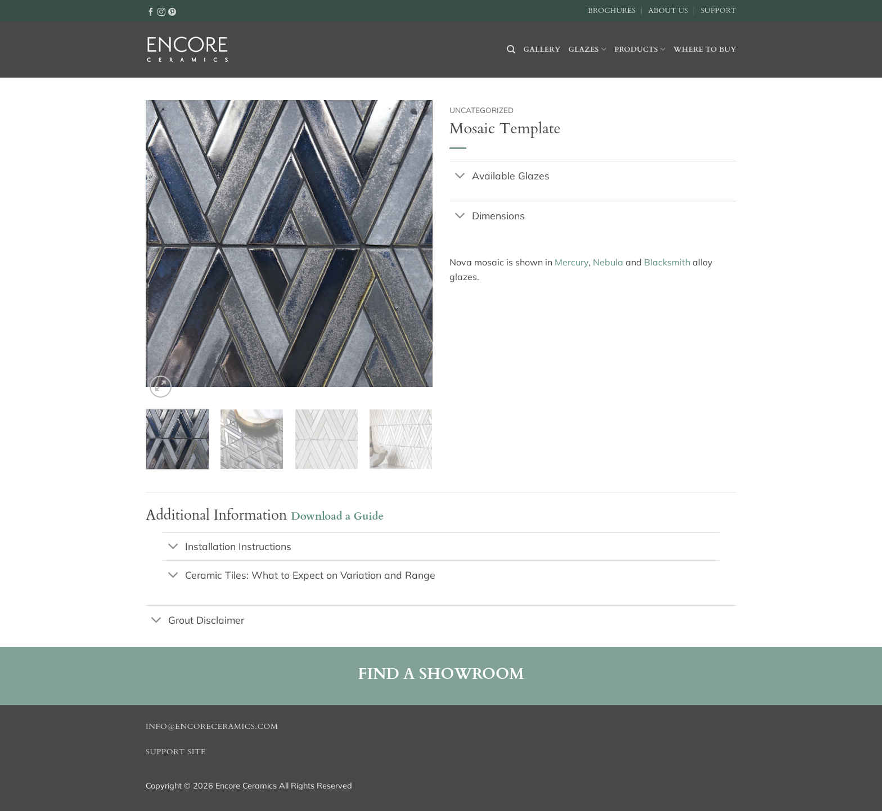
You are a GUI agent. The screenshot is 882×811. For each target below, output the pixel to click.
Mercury (571, 262)
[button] (161, 387)
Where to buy (704, 49)
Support (718, 11)
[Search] (511, 49)
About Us (668, 11)
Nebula (608, 262)
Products (639, 49)
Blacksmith (667, 262)
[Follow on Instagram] (161, 11)
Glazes (587, 49)
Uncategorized (481, 110)
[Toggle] (460, 176)
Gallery (542, 49)
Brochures (612, 11)
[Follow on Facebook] (150, 11)
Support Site (176, 752)
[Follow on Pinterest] (172, 11)
